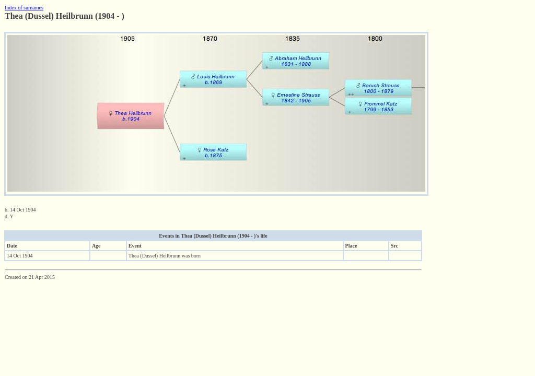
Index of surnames (24, 7)
